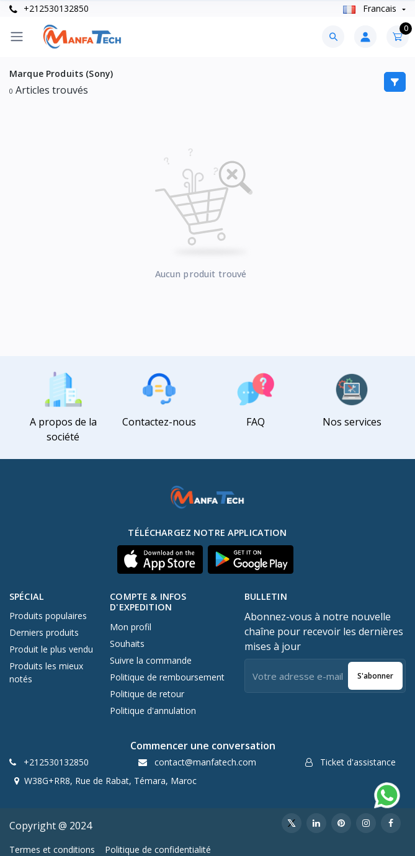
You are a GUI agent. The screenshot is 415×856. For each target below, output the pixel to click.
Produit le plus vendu (51, 649)
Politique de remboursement (167, 677)
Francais (371, 8)
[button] (160, 559)
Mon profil (130, 627)
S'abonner (375, 676)
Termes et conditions (52, 849)
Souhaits (127, 643)
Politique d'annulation (153, 710)
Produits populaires (48, 616)
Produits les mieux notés (46, 672)
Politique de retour (147, 694)
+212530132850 (49, 8)
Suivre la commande (151, 660)
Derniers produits (44, 632)
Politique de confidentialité (158, 849)
